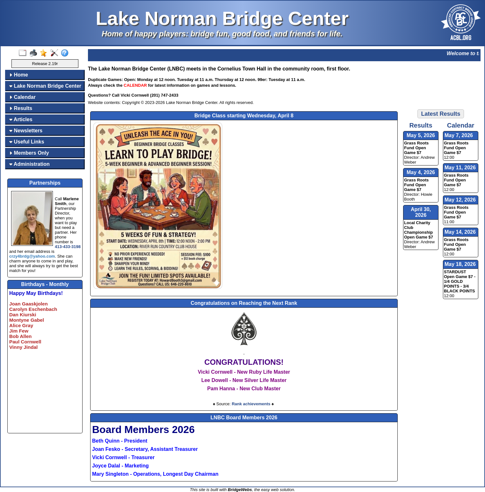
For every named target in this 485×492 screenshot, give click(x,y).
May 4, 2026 (421, 172)
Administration (29, 164)
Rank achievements (251, 403)
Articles (21, 119)
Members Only (29, 153)
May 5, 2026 (421, 135)
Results (20, 108)
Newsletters (25, 130)
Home (18, 74)
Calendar (22, 97)
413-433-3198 (68, 246)
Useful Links (26, 141)
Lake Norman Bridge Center (45, 86)
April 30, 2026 (421, 212)
